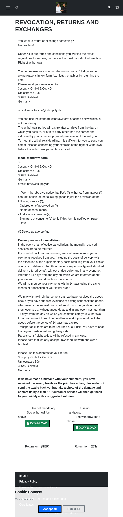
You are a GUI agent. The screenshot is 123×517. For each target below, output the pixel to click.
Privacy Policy (28, 481)
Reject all (73, 508)
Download (37, 423)
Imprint (23, 475)
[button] (117, 8)
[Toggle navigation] (8, 7)
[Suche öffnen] (17, 7)
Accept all (50, 508)
